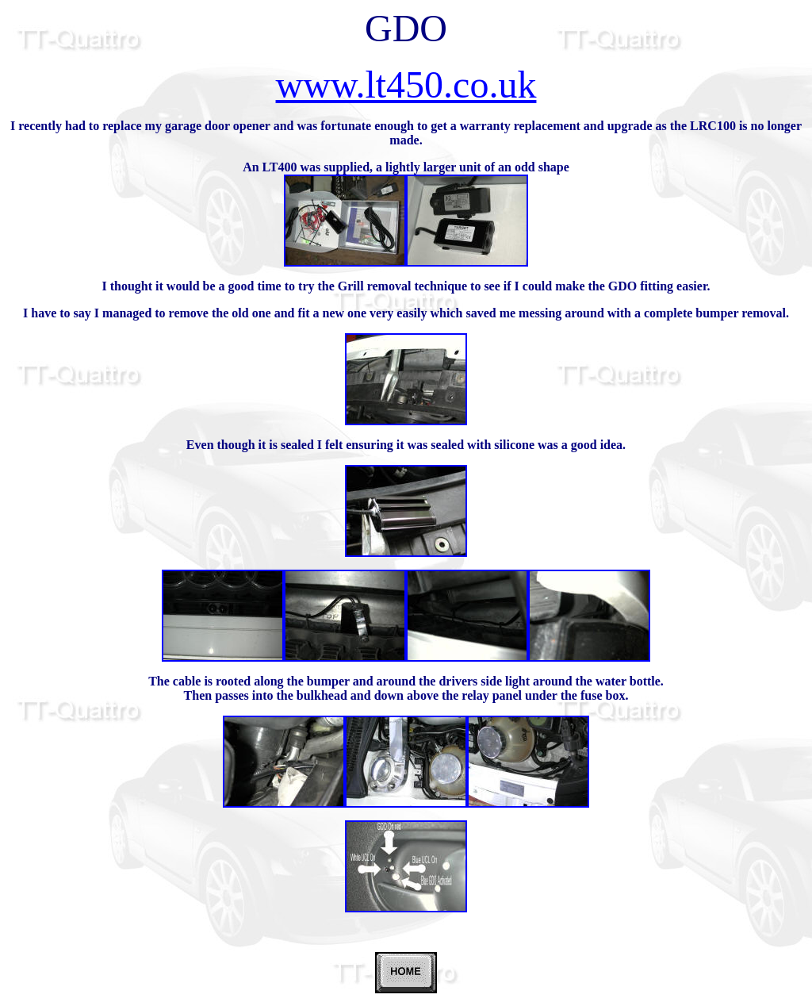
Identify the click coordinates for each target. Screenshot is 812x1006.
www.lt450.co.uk (406, 84)
